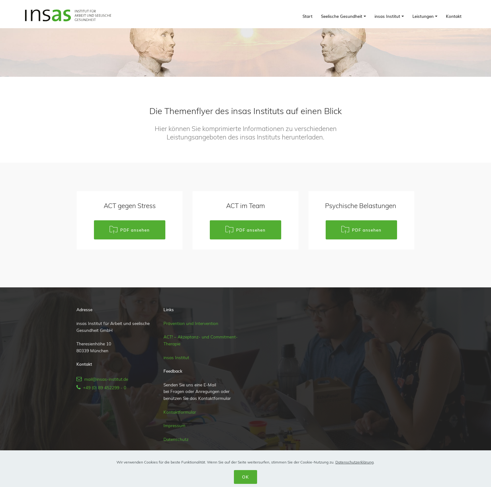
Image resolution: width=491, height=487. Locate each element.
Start (307, 16)
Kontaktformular (179, 412)
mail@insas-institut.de (105, 379)
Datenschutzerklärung (354, 462)
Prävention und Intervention (190, 323)
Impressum (174, 425)
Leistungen (423, 16)
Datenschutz (176, 439)
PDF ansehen (130, 230)
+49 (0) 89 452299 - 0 (103, 387)
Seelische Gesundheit (341, 16)
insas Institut (387, 16)
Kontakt (454, 16)
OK (245, 476)
